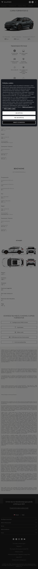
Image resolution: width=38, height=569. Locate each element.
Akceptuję (19, 113)
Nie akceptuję (19, 117)
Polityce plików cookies (9, 108)
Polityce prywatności (27, 107)
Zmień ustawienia (19, 122)
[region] (19, 102)
